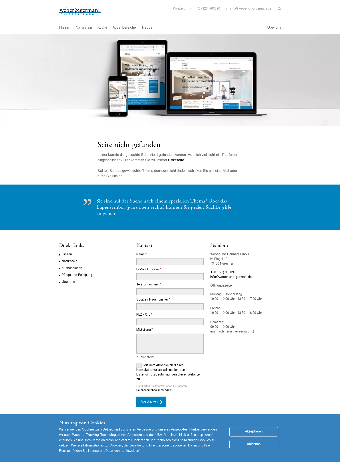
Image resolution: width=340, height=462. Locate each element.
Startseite (176, 160)
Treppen (147, 28)
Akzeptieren (253, 435)
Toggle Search (279, 8)
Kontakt (179, 8)
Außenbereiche (124, 28)
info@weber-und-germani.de (231, 277)
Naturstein (84, 28)
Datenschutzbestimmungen (153, 390)
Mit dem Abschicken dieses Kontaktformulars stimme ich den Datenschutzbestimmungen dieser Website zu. (168, 372)
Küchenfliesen (72, 268)
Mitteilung (143, 330)
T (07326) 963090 (207, 8)
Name (140, 254)
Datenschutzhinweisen (122, 454)
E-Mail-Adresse (147, 269)
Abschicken (149, 401)
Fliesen (64, 28)
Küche (102, 28)
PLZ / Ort (143, 315)
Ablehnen (253, 447)
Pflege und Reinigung (77, 275)
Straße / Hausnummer (152, 299)
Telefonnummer (147, 284)
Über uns (274, 28)
